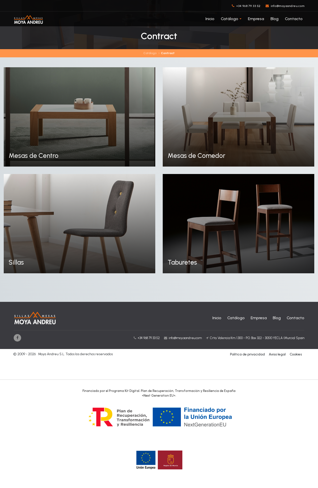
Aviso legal (277, 354)
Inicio (209, 18)
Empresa (256, 18)
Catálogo (229, 18)
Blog (274, 18)
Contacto (294, 18)
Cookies (296, 354)
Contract (168, 53)
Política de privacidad (247, 354)
